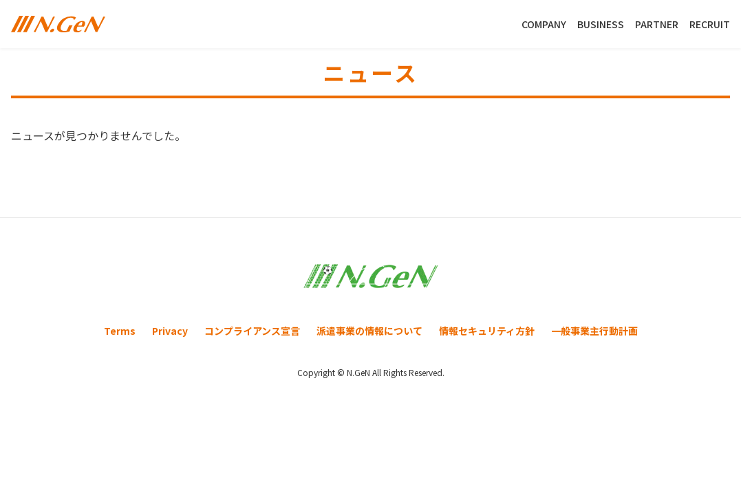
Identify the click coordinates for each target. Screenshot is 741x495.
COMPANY (544, 24)
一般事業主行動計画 (594, 331)
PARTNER (656, 24)
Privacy (170, 331)
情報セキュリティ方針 (487, 331)
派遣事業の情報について (369, 331)
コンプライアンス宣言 (252, 331)
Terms (120, 331)
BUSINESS (600, 24)
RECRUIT (709, 24)
